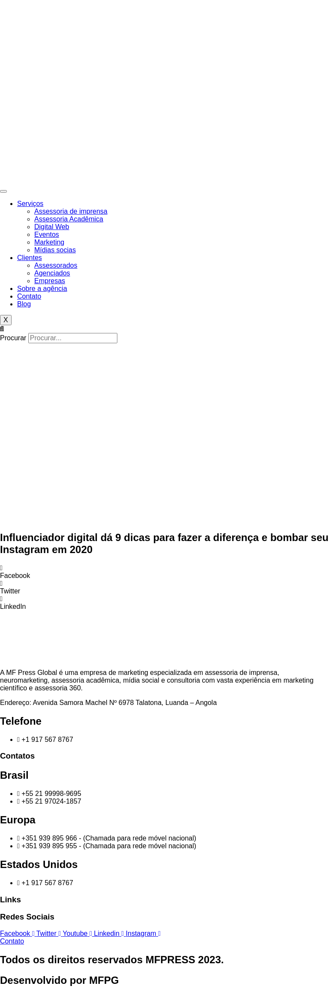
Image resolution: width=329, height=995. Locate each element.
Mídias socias (55, 250)
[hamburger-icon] (3, 191)
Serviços (30, 203)
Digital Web (51, 226)
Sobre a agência (42, 288)
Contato (29, 296)
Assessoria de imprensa (71, 211)
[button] (164, 329)
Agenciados (52, 273)
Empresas (49, 280)
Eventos (46, 234)
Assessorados (56, 265)
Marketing (49, 242)
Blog (24, 304)
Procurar (13, 338)
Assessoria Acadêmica (68, 219)
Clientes (29, 257)
